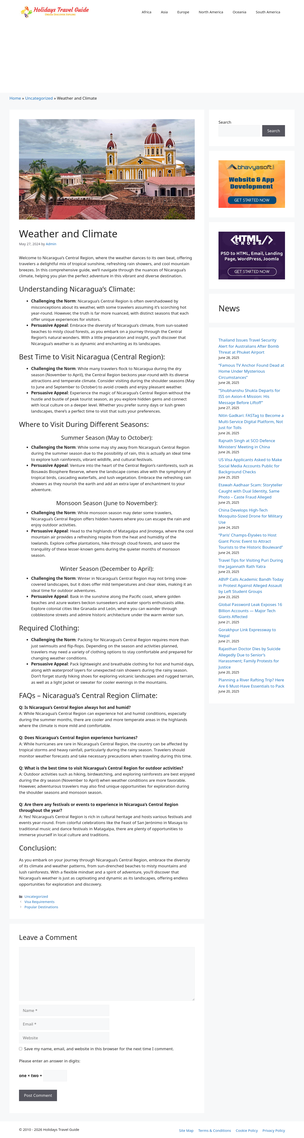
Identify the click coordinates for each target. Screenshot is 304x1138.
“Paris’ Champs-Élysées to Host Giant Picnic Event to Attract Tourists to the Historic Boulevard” (250, 541)
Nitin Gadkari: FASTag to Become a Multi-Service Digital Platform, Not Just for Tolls (251, 421)
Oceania (239, 12)
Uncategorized (39, 98)
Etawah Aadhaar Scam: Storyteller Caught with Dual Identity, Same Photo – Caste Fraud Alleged (250, 491)
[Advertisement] (152, 59)
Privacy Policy (273, 1130)
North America (211, 12)
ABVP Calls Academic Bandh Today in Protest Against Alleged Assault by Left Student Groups (251, 585)
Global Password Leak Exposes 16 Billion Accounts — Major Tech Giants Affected (250, 610)
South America (268, 12)
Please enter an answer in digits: (49, 1061)
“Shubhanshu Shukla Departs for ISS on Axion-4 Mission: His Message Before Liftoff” (249, 396)
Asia (164, 12)
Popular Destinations (41, 907)
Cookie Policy (247, 1130)
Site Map (186, 1130)
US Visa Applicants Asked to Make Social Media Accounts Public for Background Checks (250, 465)
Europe (183, 12)
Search (224, 122)
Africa (146, 12)
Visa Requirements (39, 901)
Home (15, 98)
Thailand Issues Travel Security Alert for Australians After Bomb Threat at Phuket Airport (248, 346)
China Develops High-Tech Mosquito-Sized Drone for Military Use (250, 516)
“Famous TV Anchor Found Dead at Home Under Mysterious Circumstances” (251, 371)
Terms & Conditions (214, 1130)
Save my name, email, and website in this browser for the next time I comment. (99, 1048)
